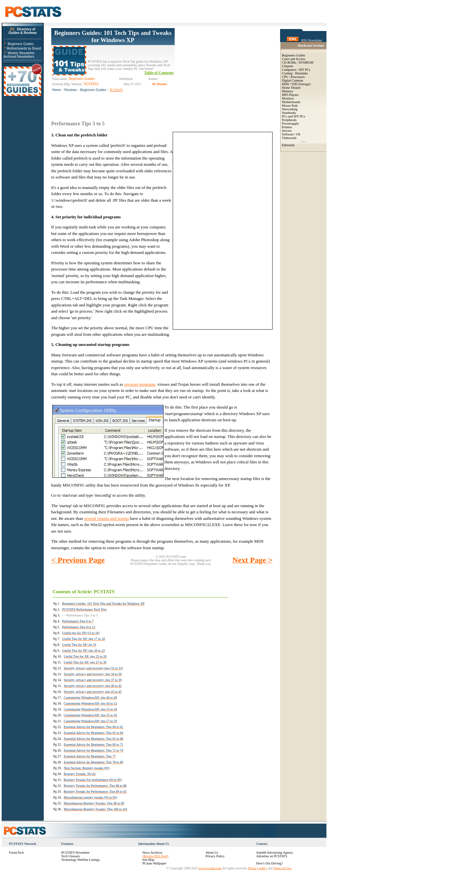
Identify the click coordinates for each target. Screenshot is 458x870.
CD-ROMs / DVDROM (297, 62)
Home (56, 90)
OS (298, 134)
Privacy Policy (215, 856)
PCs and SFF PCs (293, 116)
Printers (287, 127)
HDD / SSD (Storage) (296, 84)
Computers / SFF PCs (296, 69)
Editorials (288, 145)
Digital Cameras (292, 80)
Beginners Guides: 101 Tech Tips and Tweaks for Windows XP (112, 36)
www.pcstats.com (209, 868)
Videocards (289, 138)
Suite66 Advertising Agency (274, 852)
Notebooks (289, 113)
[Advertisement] (224, 69)
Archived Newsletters (19, 56)
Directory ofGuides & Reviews (22, 31)
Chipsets (287, 66)
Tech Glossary (70, 856)
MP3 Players (290, 95)
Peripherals (289, 120)
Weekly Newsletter (21, 53)
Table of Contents (159, 72)
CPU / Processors (293, 77)
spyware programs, (140, 384)
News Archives (152, 852)
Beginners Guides (21, 44)
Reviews (70, 90)
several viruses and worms (106, 518)
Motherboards (291, 102)
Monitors (288, 98)
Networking (290, 109)
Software (288, 134)
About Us (211, 852)
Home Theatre (291, 87)
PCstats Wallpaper (154, 863)
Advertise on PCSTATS (271, 856)
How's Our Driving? (269, 863)
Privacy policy (257, 868)
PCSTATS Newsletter (75, 852)
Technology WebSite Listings (80, 860)
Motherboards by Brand (24, 48)
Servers (287, 130)
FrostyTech (16, 852)
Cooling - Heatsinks (295, 73)
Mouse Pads (290, 105)
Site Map (148, 860)
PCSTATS (116, 90)
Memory (287, 91)
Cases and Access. (294, 59)
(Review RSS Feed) (155, 856)
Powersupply (290, 123)
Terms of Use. (282, 868)
